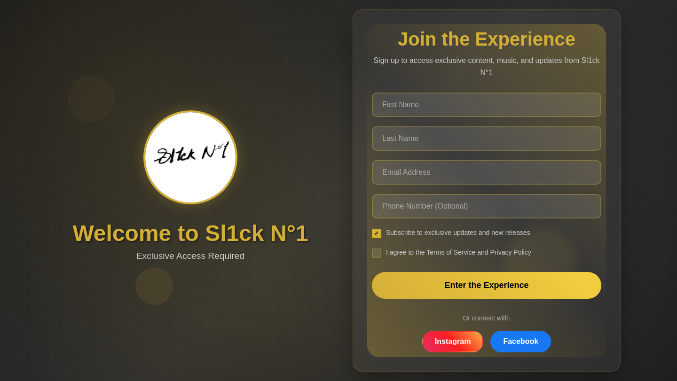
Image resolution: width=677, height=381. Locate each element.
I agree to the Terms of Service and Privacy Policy (451, 253)
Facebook (520, 341)
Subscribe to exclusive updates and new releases (451, 233)
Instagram (453, 341)
